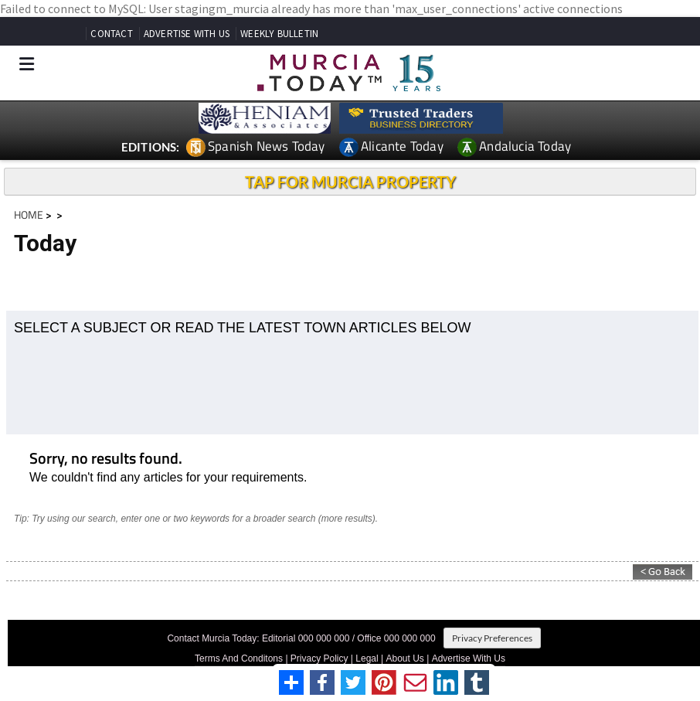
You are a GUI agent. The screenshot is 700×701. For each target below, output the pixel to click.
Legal (366, 658)
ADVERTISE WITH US (186, 33)
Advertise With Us (468, 658)
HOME (28, 214)
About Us (405, 658)
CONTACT (111, 33)
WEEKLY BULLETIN (279, 33)
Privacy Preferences (492, 638)
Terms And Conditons (239, 658)
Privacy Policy (319, 658)
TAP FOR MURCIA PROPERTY (350, 181)
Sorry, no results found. (105, 459)
